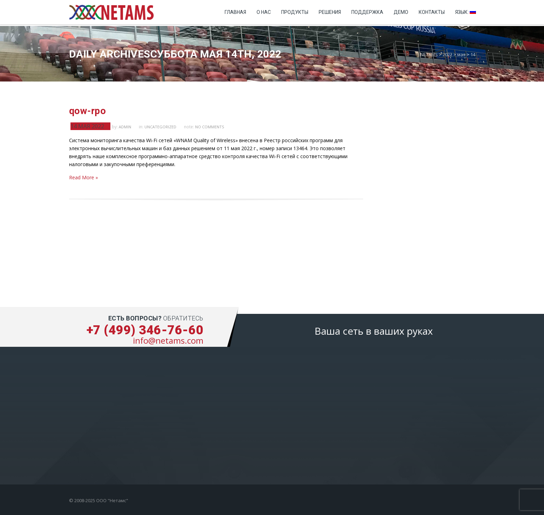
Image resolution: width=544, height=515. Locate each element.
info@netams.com (168, 340)
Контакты (432, 12)
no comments (209, 126)
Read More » (83, 177)
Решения (330, 12)
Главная (235, 12)
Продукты (294, 12)
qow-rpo (87, 111)
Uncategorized (160, 126)
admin (125, 126)
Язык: (465, 12)
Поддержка (367, 12)
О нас (264, 12)
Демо (401, 12)
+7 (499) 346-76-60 (144, 330)
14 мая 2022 (87, 126)
